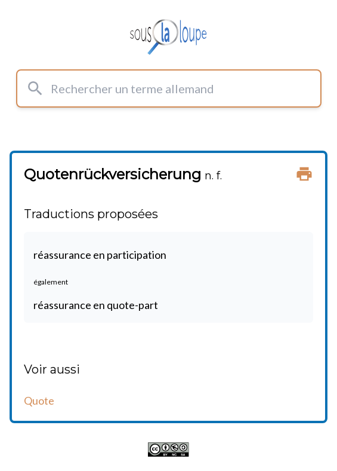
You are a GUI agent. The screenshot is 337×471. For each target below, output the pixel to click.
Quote (39, 400)
